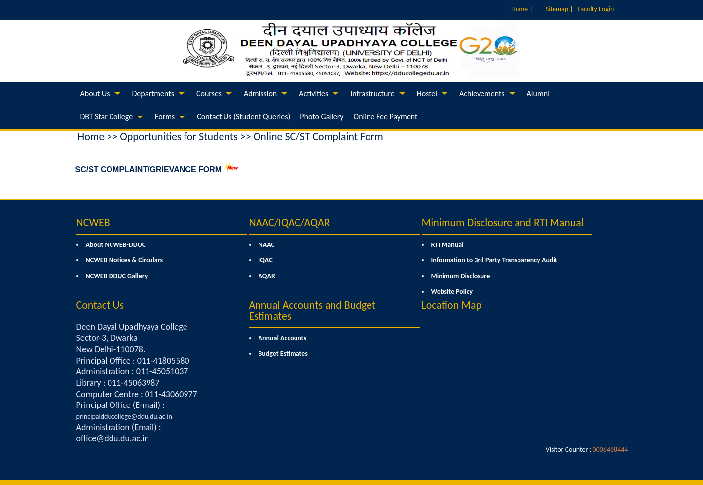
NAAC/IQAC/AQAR (289, 222)
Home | (522, 9)
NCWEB (93, 222)
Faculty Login (596, 9)
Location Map (452, 305)
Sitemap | (559, 9)
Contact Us (100, 305)
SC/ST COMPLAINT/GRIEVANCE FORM (148, 169)
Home (91, 136)
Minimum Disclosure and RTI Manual (503, 222)
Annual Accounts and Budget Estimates (312, 310)
